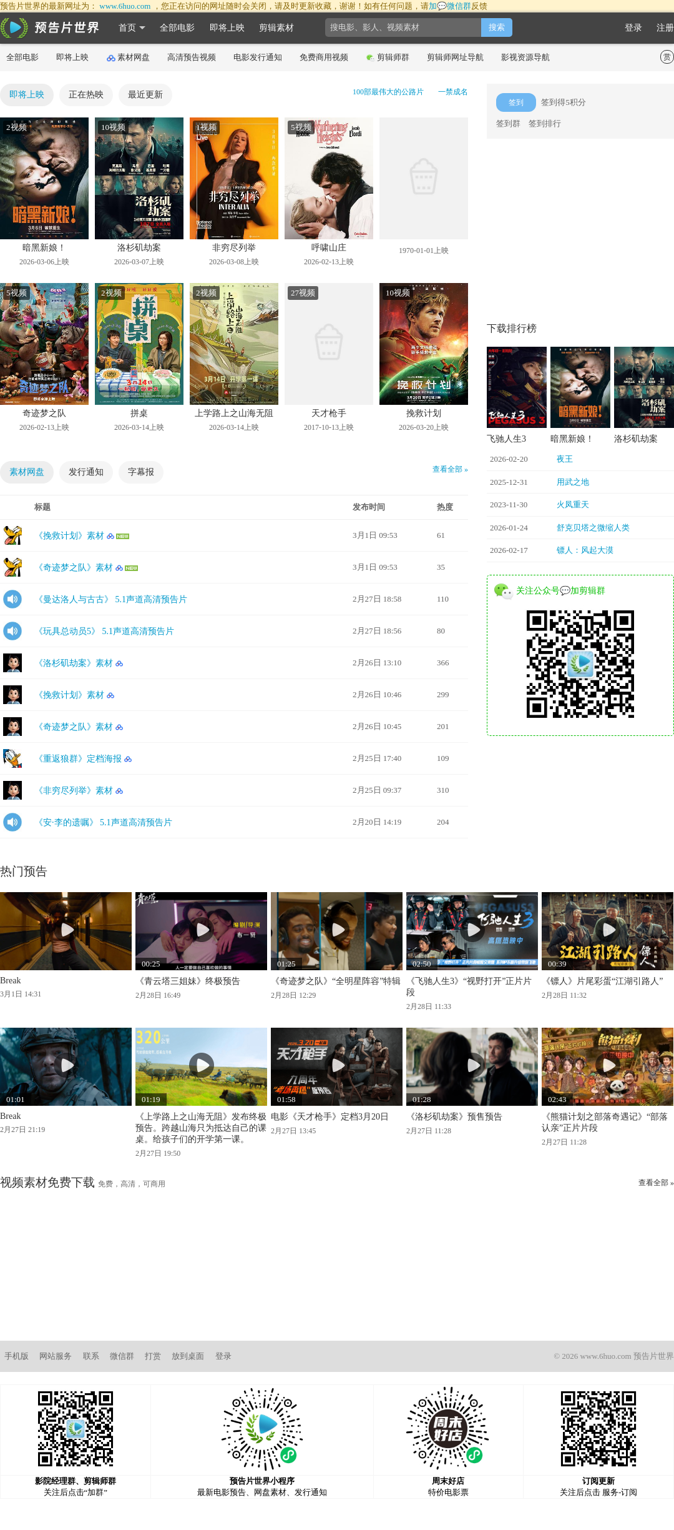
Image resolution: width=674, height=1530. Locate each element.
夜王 (565, 459)
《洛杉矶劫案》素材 (73, 663)
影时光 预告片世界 (50, 28)
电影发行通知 (257, 57)
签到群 (508, 123)
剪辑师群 (387, 57)
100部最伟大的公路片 (388, 91)
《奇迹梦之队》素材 (73, 567)
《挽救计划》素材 (69, 535)
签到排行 (545, 123)
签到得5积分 (563, 102)
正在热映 (86, 94)
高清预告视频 (191, 57)
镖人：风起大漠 (585, 550)
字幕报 (141, 472)
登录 (633, 27)
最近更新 (145, 94)
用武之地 (573, 482)
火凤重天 (573, 504)
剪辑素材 (276, 27)
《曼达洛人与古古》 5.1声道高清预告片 (110, 599)
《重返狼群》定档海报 (78, 758)
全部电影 (177, 27)
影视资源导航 (525, 57)
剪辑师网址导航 (455, 57)
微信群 (122, 1356)
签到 (516, 102)
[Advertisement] (580, 229)
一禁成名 (453, 91)
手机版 (16, 1356)
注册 (665, 27)
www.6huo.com (124, 6)
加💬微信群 (450, 6)
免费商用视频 (324, 57)
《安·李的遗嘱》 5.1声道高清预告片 (103, 822)
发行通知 (86, 472)
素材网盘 (128, 57)
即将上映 (227, 27)
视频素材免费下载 (47, 1182)
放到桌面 (188, 1356)
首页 (127, 27)
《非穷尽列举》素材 (73, 790)
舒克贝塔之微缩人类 (593, 527)
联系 (91, 1356)
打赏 (153, 1356)
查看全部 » (450, 469)
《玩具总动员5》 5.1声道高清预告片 (104, 631)
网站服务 (55, 1356)
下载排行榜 (512, 328)
